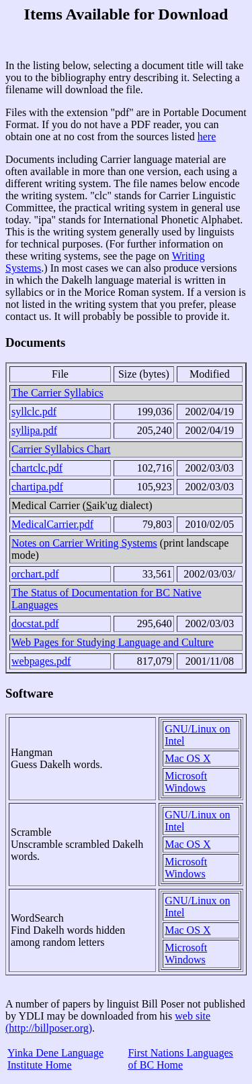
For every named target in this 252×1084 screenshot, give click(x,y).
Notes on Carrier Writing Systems (84, 543)
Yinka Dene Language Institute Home (55, 1059)
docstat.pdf (35, 623)
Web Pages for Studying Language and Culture (112, 642)
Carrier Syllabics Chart (61, 449)
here (207, 136)
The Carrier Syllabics (57, 392)
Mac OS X (187, 758)
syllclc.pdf (33, 411)
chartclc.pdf (36, 468)
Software (29, 693)
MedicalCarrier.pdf (52, 524)
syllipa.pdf (34, 430)
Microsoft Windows (186, 782)
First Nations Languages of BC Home (180, 1059)
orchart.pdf (35, 574)
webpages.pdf (41, 661)
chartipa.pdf (37, 486)
